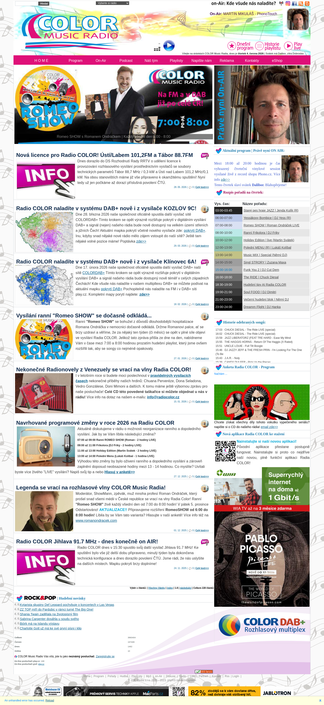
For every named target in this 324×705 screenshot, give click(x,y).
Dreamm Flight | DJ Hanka (262, 307)
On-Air (101, 60)
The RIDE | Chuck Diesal (261, 277)
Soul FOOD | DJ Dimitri (260, 292)
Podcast (126, 60)
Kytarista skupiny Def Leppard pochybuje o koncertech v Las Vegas (67, 605)
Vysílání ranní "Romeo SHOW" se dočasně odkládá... (84, 315)
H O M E (41, 60)
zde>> (141, 241)
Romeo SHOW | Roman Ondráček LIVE (271, 225)
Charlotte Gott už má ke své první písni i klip (51, 628)
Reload (49, 700)
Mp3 (149, 676)
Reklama (227, 60)
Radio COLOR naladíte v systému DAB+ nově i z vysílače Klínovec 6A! (106, 262)
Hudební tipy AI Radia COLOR (265, 284)
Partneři (204, 676)
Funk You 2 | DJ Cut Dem (261, 270)
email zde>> (269, 427)
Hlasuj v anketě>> (119, 472)
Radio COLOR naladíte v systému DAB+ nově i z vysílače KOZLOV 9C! (106, 208)
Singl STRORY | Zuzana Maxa (265, 262)
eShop (277, 60)
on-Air (159, 676)
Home (87, 676)
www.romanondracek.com (96, 520)
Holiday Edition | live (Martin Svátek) (269, 240)
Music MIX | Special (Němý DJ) (265, 255)
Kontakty (252, 60)
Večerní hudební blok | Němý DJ (266, 299)
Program (75, 60)
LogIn (236, 676)
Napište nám (201, 60)
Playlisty (176, 60)
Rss (227, 676)
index (170, 588)
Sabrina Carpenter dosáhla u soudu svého (49, 619)
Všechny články (156, 588)
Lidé (193, 676)
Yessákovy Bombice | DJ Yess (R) (267, 218)
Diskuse (171, 676)
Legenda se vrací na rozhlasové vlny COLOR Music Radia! (91, 487)
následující (185, 588)
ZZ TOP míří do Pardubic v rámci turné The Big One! (57, 609)
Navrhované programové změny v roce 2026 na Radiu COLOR (95, 423)
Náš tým (151, 60)
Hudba (124, 676)
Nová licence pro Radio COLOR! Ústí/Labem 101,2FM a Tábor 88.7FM (104, 155)
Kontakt (217, 676)
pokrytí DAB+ (194, 230)
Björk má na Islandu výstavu (39, 623)
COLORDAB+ (93, 273)
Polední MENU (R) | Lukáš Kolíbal (267, 247)
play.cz (41, 664)
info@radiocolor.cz (163, 397)
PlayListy (137, 676)
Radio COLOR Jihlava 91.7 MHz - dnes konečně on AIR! (87, 541)
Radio (183, 676)
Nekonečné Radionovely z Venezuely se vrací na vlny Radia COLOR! (103, 369)
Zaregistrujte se (105, 656)
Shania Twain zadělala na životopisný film (49, 614)
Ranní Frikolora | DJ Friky (261, 232)
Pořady (112, 676)
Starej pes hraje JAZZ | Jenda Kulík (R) (271, 210)
